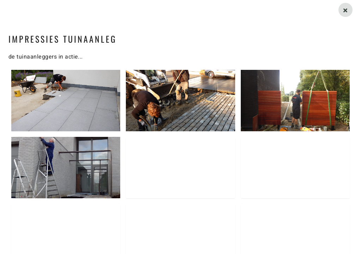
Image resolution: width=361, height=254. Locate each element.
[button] (65, 100)
